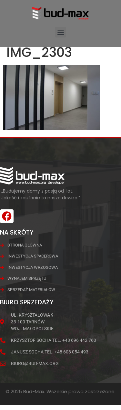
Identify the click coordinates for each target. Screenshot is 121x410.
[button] (60, 32)
